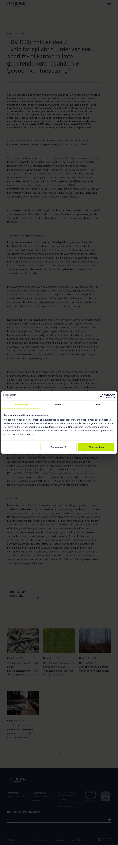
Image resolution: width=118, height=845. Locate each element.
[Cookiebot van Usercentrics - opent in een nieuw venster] (102, 396)
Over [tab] (97, 404)
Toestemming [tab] (20, 404)
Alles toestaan (96, 447)
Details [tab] (59, 404)
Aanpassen (58, 447)
